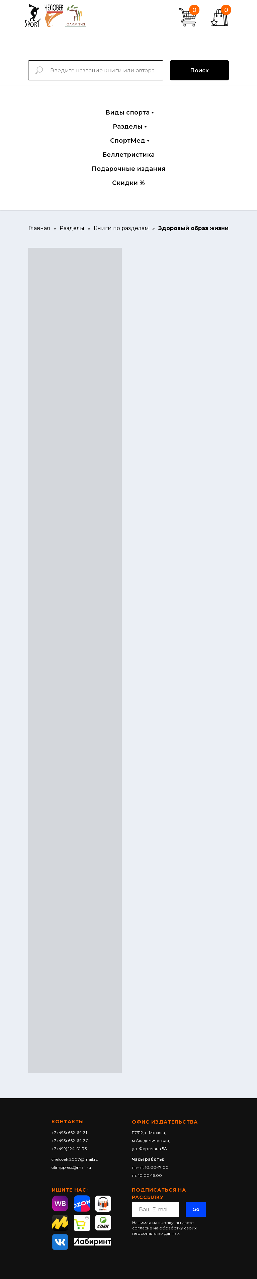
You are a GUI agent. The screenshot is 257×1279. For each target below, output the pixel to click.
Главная (39, 228)
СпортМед (127, 140)
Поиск (199, 70)
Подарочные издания (129, 168)
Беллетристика (128, 154)
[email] (155, 1209)
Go (195, 1209)
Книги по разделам (121, 228)
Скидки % (128, 183)
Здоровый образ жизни (193, 228)
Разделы (128, 126)
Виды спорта (127, 112)
